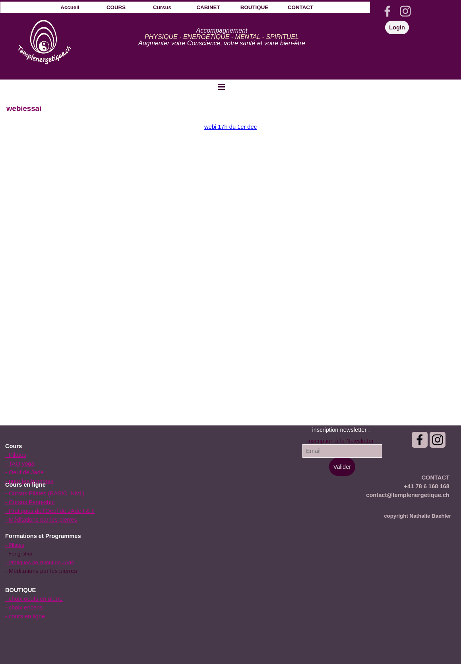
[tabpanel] (222, 37)
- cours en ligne (25, 616)
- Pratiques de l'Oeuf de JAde (39, 562)
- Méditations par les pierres (41, 519)
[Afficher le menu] (221, 86)
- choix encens (24, 607)
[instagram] (405, 11)
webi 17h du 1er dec (230, 127)
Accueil (69, 7)
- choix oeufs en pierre (34, 599)
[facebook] (387, 11)
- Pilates (15, 455)
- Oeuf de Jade (24, 472)
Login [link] (397, 27)
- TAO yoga (20, 463)
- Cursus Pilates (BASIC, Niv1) (44, 493)
